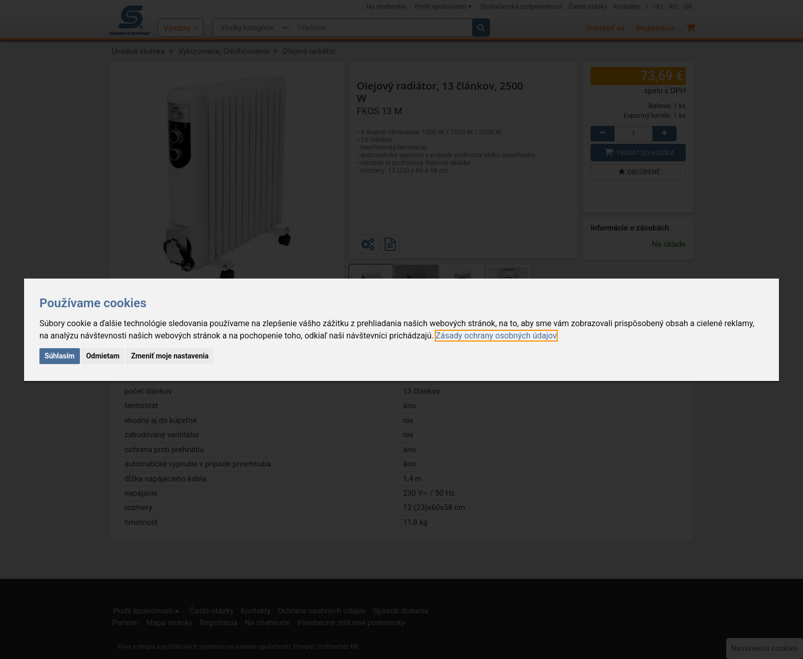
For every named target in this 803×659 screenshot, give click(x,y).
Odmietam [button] (102, 356)
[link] (496, 336)
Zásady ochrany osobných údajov (496, 336)
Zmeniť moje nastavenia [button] (169, 356)
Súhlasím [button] (60, 356)
